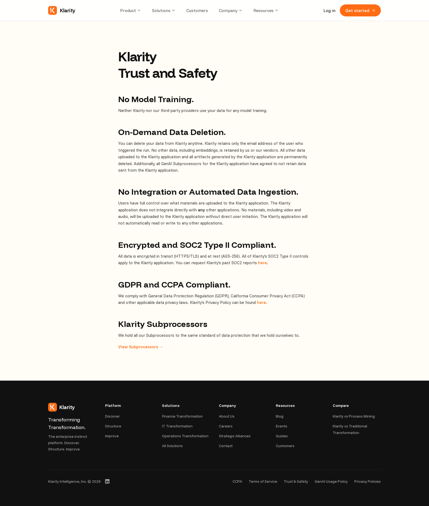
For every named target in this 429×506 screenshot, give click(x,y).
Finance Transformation (182, 416)
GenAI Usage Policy (331, 481)
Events (281, 426)
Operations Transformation (185, 435)
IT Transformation (177, 426)
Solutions (163, 10)
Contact (226, 445)
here (262, 262)
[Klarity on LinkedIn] (107, 481)
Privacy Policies (367, 481)
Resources (266, 10)
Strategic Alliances (235, 435)
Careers (226, 426)
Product (130, 10)
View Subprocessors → (140, 346)
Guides (282, 435)
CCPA (237, 481)
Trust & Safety (296, 481)
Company (230, 10)
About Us (226, 416)
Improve (112, 435)
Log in (329, 10)
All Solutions (172, 445)
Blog (279, 416)
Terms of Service (263, 481)
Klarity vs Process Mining (354, 416)
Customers (197, 10)
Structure (113, 426)
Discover (112, 416)
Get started (360, 10)
